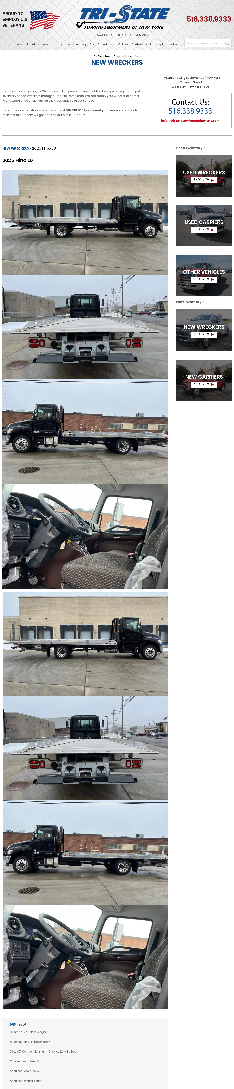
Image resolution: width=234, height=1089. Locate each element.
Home (19, 44)
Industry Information (164, 44)
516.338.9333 (209, 19)
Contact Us (139, 44)
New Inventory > (190, 301)
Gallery (123, 44)
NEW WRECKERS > (16, 148)
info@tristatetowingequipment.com (190, 121)
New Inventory (52, 44)
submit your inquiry (105, 110)
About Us (33, 44)
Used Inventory (76, 44)
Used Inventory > (190, 148)
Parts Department (102, 44)
